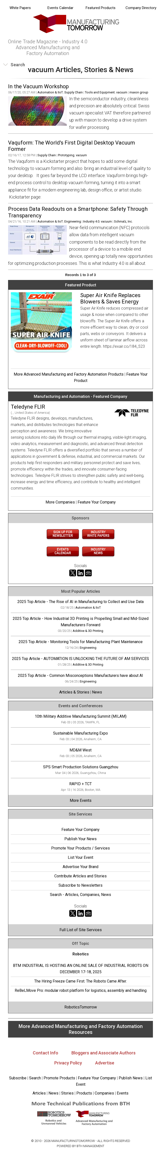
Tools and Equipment (100, 92)
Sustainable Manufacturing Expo (80, 733)
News (97, 692)
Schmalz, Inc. (123, 221)
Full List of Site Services (80, 930)
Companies (104, 1093)
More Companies (60, 502)
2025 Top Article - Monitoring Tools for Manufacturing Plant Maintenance (81, 641)
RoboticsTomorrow (80, 1007)
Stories (67, 1093)
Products (84, 1093)
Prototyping (66, 155)
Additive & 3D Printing (88, 631)
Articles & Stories (74, 692)
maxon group (138, 92)
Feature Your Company (97, 502)
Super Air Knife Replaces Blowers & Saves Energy (110, 298)
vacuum (121, 92)
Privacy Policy (68, 1062)
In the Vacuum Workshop (38, 86)
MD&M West (80, 750)
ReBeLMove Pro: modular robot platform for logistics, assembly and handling (81, 990)
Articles (39, 1093)
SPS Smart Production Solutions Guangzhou (80, 767)
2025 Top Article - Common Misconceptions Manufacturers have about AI (80, 675)
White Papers (20, 8)
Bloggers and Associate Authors (103, 1052)
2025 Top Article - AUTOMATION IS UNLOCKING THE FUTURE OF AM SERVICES (80, 658)
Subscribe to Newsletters (80, 885)
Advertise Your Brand (80, 866)
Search (35, 1078)
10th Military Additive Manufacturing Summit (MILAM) (80, 716)
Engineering (72, 221)
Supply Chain (73, 92)
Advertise (104, 1062)
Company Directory (141, 8)
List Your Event (80, 857)
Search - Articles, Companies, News (80, 894)
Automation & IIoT (50, 92)
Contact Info (45, 1052)
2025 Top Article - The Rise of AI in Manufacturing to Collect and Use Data (80, 601)
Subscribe (17, 1078)
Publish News (131, 1078)
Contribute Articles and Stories (80, 876)
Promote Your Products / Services (80, 848)
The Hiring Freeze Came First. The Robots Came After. (80, 981)
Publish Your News (80, 839)
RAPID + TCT (80, 784)
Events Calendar (60, 8)
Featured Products (100, 8)
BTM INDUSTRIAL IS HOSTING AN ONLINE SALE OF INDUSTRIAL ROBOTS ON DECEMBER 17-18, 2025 (80, 968)
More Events (81, 800)
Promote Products (59, 1078)
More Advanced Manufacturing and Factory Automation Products (69, 374)
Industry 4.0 (91, 221)
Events (122, 1093)
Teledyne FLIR (28, 407)
